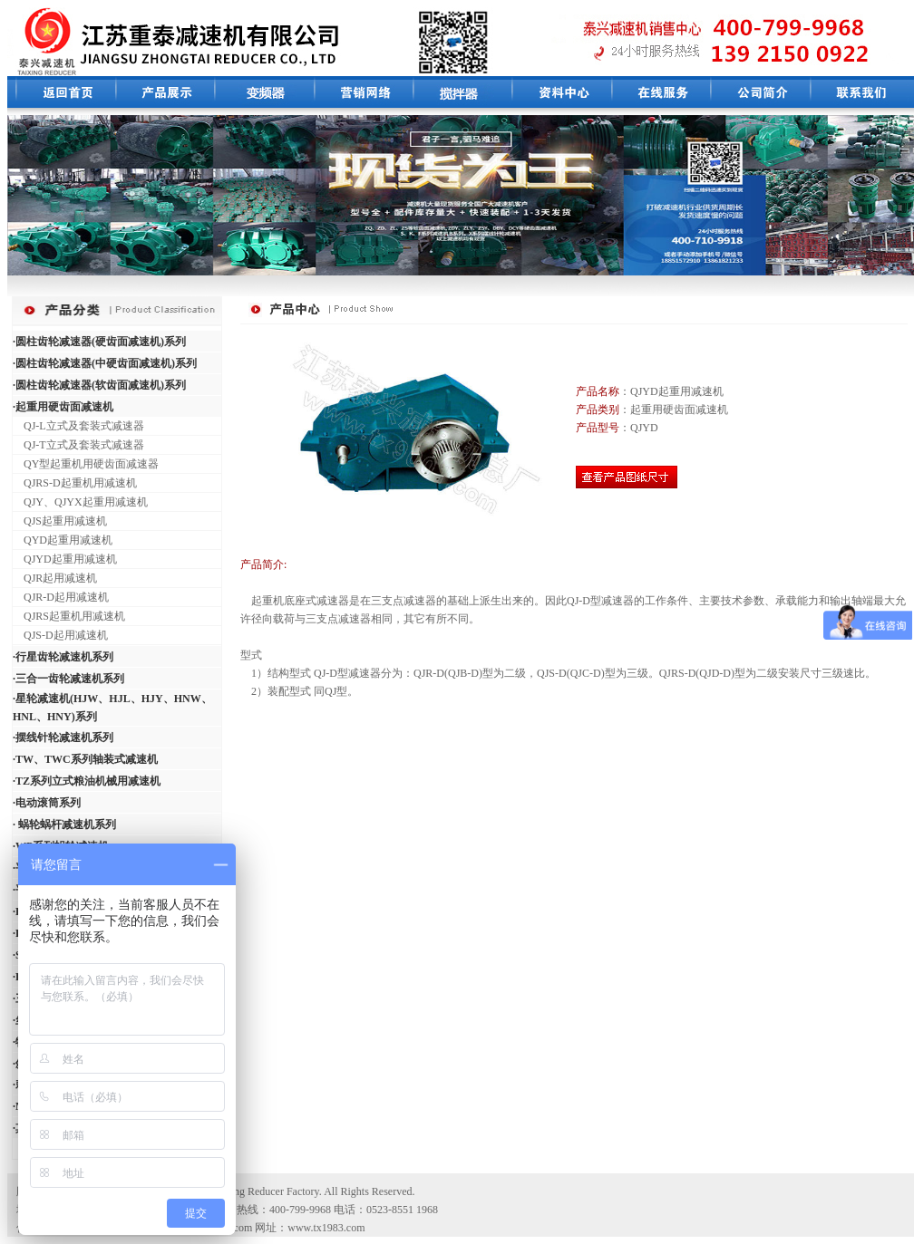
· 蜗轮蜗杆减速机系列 (64, 824)
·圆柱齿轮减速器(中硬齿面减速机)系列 (105, 363)
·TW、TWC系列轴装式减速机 (85, 759)
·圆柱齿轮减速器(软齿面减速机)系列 (99, 385)
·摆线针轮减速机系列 (63, 737)
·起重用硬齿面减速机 (63, 406)
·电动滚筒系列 (47, 802)
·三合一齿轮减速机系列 (68, 678)
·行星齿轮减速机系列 (63, 657)
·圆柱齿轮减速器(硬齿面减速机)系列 (99, 341)
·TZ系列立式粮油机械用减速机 (86, 781)
